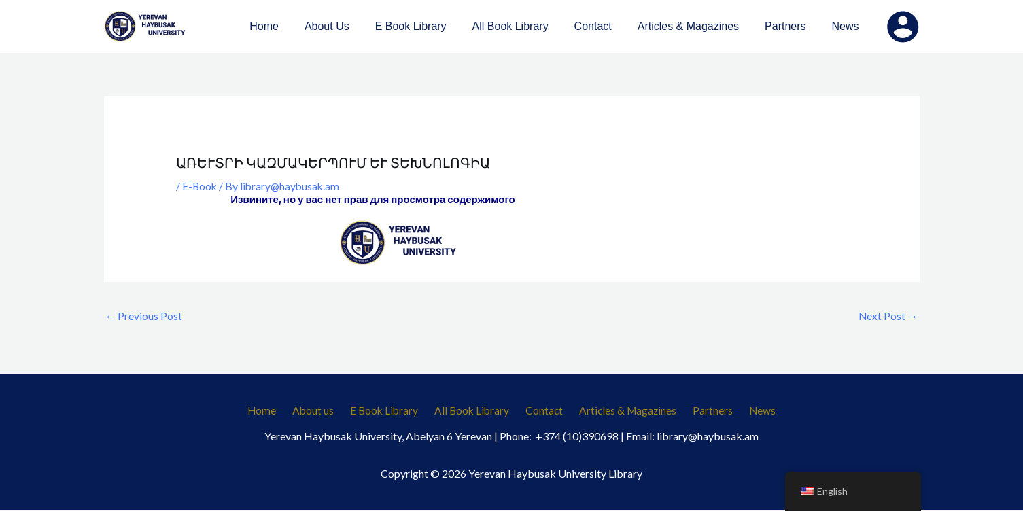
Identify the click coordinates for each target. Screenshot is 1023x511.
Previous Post (144, 316)
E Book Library (390, 411)
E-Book (200, 185)
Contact (542, 411)
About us (323, 411)
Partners (703, 411)
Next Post (888, 316)
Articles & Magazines (622, 411)
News (747, 411)
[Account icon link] (903, 26)
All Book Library (474, 411)
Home (276, 411)
